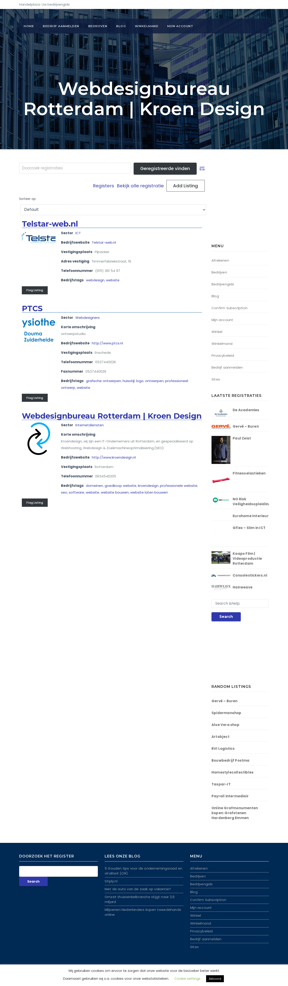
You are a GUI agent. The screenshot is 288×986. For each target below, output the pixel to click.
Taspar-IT (221, 784)
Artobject (221, 736)
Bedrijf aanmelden (227, 367)
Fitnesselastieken (249, 473)
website (112, 280)
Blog (121, 26)
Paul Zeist (242, 438)
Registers (103, 186)
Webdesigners (87, 317)
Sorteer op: (27, 199)
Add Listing (185, 186)
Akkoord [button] (215, 979)
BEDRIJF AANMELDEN (61, 26)
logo (140, 380)
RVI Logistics (223, 748)
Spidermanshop (226, 713)
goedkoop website (120, 485)
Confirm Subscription (230, 308)
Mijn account (180, 26)
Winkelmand (146, 26)
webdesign (95, 280)
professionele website (178, 485)
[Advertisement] (240, 204)
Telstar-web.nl (50, 224)
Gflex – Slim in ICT (249, 527)
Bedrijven (97, 26)
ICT (78, 233)
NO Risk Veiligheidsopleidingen (254, 501)
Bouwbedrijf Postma (231, 760)
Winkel (217, 331)
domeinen (94, 485)
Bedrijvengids (223, 284)
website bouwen (115, 492)
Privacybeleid (223, 355)
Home (29, 26)
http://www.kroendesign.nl (114, 457)
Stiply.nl (111, 881)
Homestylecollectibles (233, 772)
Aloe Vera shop (225, 724)
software (76, 492)
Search (226, 616)
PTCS (32, 308)
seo (64, 492)
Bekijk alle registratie (140, 186)
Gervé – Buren (246, 426)
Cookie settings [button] (187, 978)
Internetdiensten (89, 425)
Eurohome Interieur (251, 516)
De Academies (246, 410)
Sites (216, 379)
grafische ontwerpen (103, 380)
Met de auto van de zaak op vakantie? (138, 889)
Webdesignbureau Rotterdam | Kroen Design (112, 416)
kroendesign (148, 485)
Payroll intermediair (230, 796)
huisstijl (129, 380)
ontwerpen (154, 380)
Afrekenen (220, 260)
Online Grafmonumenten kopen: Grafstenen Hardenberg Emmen (235, 813)
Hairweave (242, 587)
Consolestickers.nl (250, 575)
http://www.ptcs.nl (107, 343)
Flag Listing (34, 290)
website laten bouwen (149, 492)
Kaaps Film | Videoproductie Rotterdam (247, 558)
